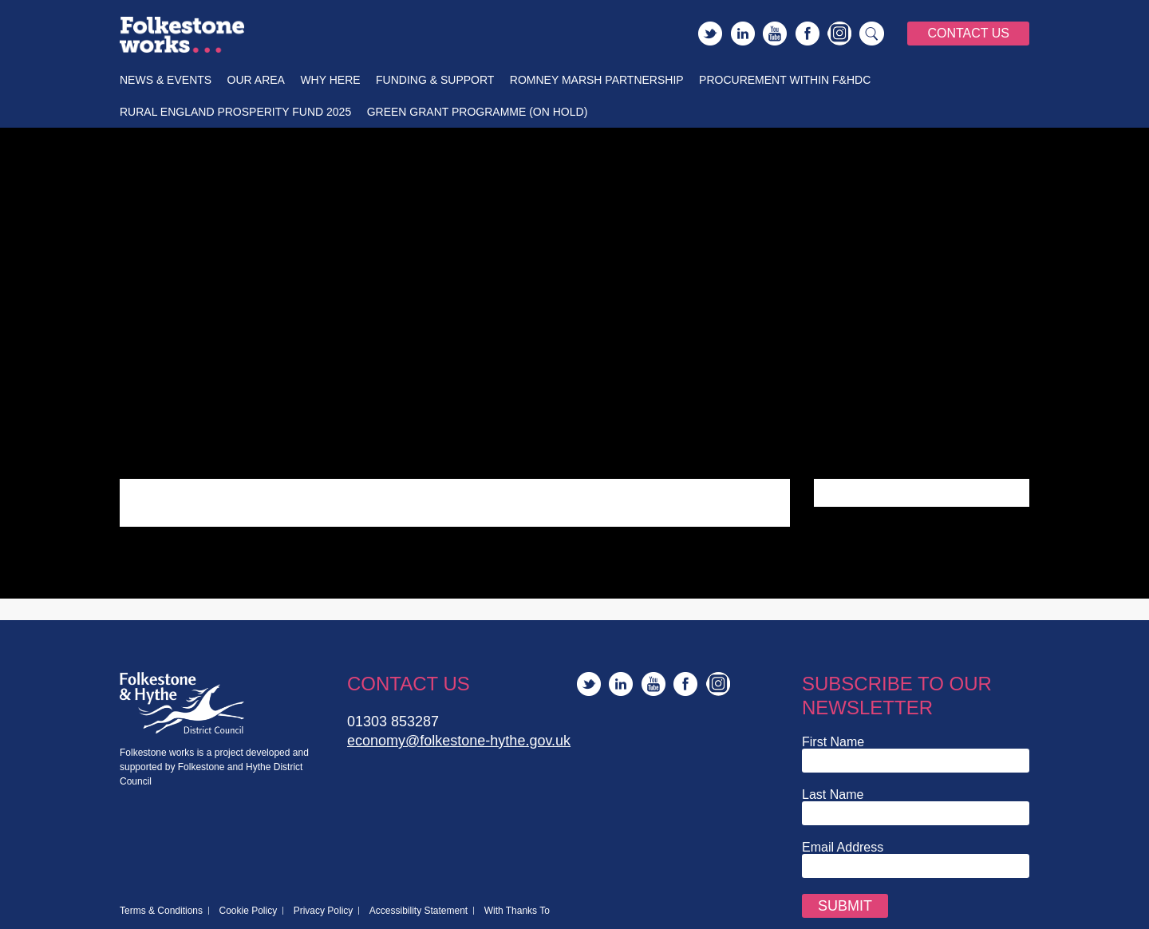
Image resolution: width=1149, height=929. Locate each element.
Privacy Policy (323, 910)
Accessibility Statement (418, 910)
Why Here (330, 79)
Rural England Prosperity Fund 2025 (235, 111)
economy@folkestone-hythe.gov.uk (459, 741)
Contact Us (968, 33)
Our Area (256, 79)
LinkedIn (743, 33)
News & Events (165, 79)
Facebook (807, 33)
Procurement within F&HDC (785, 79)
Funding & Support (435, 79)
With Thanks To (517, 910)
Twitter (710, 33)
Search (872, 33)
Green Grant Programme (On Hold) (477, 111)
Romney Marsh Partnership (597, 79)
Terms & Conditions (161, 910)
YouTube (775, 33)
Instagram (839, 33)
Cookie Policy (248, 910)
